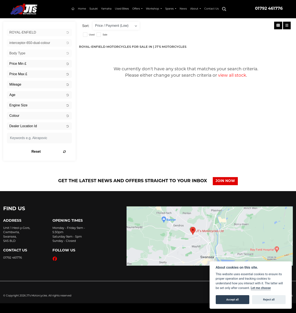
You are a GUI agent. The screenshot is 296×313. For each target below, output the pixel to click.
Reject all (269, 299)
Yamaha (106, 9)
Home (82, 9)
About (194, 9)
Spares (169, 9)
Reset (51, 151)
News (183, 9)
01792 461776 (269, 9)
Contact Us (211, 9)
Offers (136, 9)
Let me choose (261, 288)
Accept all (232, 299)
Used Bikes (122, 9)
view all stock (232, 75)
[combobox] (39, 32)
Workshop (153, 9)
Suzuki (93, 9)
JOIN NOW (225, 181)
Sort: (85, 26)
